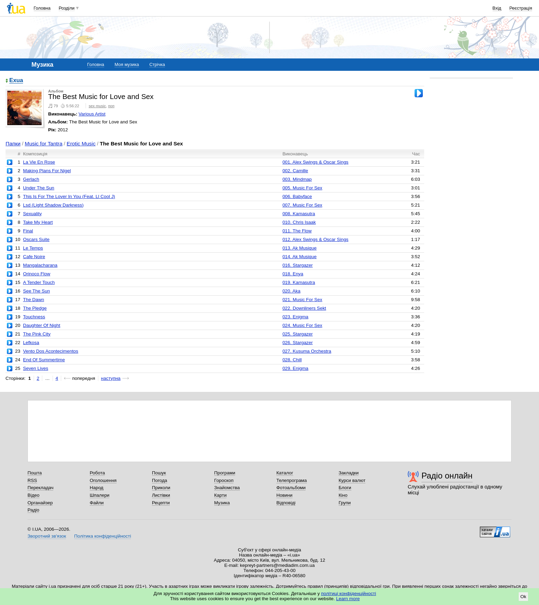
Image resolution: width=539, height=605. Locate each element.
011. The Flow (297, 230)
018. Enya (293, 273)
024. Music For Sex (302, 325)
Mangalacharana (40, 265)
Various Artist (92, 114)
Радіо (33, 510)
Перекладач (40, 487)
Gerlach (31, 179)
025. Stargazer (298, 334)
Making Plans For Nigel (47, 170)
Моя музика (126, 64)
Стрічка (157, 64)
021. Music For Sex (302, 299)
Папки (13, 143)
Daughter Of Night (41, 325)
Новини (284, 495)
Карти (220, 495)
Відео (34, 495)
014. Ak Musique (300, 256)
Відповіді (286, 502)
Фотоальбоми (291, 487)
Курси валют (352, 480)
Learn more (348, 598)
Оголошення (103, 480)
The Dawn (33, 299)
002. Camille (295, 170)
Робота (97, 472)
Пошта (35, 472)
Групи (345, 502)
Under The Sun (38, 187)
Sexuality (32, 213)
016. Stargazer (298, 265)
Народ (96, 487)
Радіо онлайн (447, 475)
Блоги (345, 487)
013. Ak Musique (300, 248)
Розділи (67, 8)
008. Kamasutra (299, 213)
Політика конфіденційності (102, 536)
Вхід (497, 8)
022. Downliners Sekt (304, 308)
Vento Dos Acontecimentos (50, 351)
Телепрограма (291, 480)
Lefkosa (31, 342)
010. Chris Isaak (299, 222)
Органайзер (40, 502)
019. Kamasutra (299, 282)
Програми (224, 472)
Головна (42, 8)
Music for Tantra (44, 143)
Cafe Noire (34, 256)
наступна (111, 378)
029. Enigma (295, 368)
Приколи (161, 487)
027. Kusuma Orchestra (307, 351)
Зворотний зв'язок (47, 536)
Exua (16, 81)
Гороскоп (223, 480)
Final (28, 230)
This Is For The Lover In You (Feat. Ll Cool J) (69, 196)
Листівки (161, 495)
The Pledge (35, 308)
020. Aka (291, 291)
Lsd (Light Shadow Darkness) (53, 205)
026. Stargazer (298, 342)
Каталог (284, 472)
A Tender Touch (39, 282)
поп (111, 106)
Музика (222, 502)
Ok (523, 596)
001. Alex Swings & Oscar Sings (316, 162)
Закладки (349, 472)
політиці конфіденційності (348, 593)
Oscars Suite (36, 239)
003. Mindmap (297, 179)
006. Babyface (297, 196)
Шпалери (99, 495)
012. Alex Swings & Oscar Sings (316, 239)
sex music (97, 106)
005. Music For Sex (302, 187)
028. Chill (292, 359)
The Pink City (37, 334)
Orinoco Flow (36, 273)
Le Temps (33, 248)
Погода (159, 480)
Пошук (159, 472)
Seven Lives (35, 368)
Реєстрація (520, 8)
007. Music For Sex (302, 205)
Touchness (34, 316)
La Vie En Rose (39, 162)
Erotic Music (81, 143)
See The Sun (36, 291)
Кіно (343, 495)
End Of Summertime (44, 359)
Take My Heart (38, 222)
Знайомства (227, 487)
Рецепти (161, 502)
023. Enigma (295, 316)
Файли (97, 502)
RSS (32, 480)
